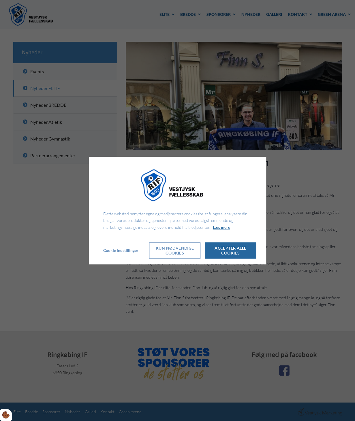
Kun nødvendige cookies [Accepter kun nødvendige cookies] (175, 250)
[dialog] (177, 210)
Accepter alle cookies (230, 250)
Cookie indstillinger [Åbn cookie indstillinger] (120, 250)
